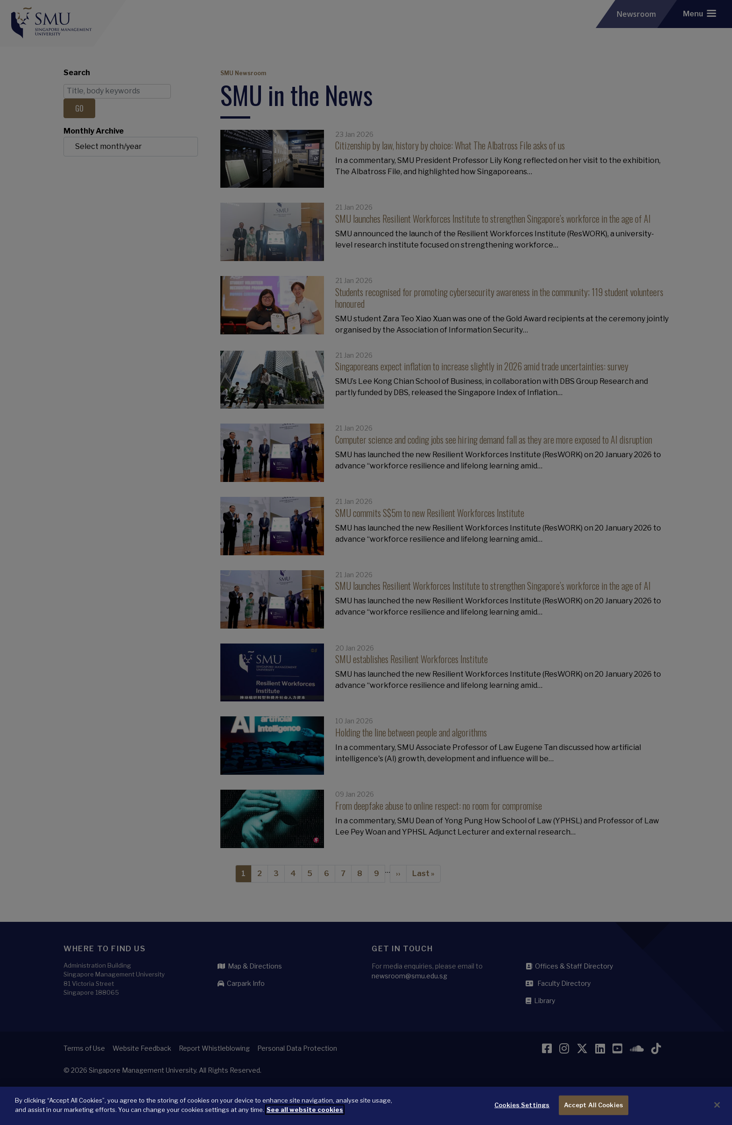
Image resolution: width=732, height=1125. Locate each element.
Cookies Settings (521, 1111)
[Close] (717, 1111)
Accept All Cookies (593, 1111)
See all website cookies (305, 1115)
